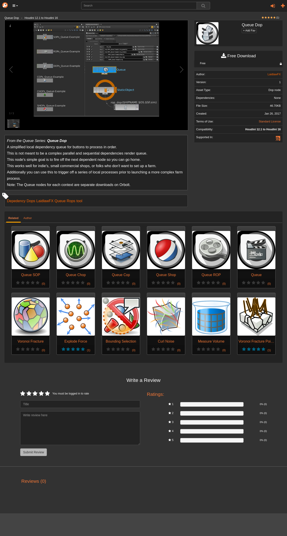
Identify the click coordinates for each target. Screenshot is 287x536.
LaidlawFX (44, 201)
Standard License (270, 121)
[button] (15, 5)
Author (28, 218)
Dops (31, 201)
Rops (71, 201)
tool (79, 201)
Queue (59, 201)
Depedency (16, 201)
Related (13, 218)
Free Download (238, 55)
